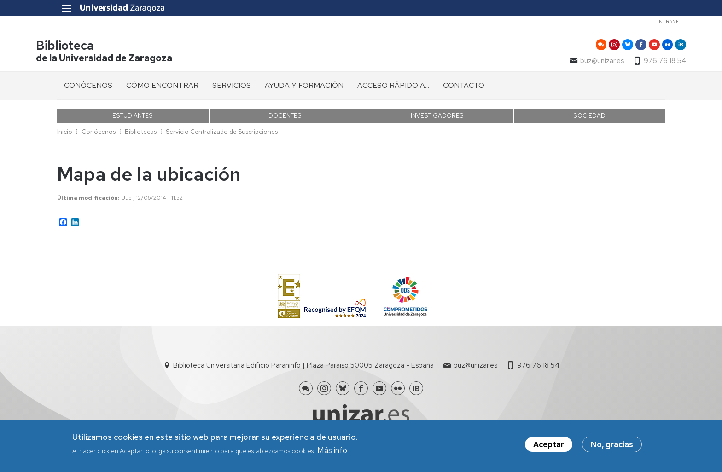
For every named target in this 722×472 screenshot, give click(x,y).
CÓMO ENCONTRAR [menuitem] (162, 88)
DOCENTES (285, 118)
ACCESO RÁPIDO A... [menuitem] (393, 88)
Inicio (64, 134)
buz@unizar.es (581, 62)
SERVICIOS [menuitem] (231, 88)
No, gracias (612, 444)
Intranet (646, 21)
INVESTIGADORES (437, 118)
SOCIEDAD (589, 118)
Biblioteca (86, 48)
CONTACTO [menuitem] (463, 88)
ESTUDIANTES (132, 118)
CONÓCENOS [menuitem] (88, 88)
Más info (332, 450)
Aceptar (548, 444)
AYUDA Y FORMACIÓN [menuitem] (304, 88)
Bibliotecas (141, 134)
